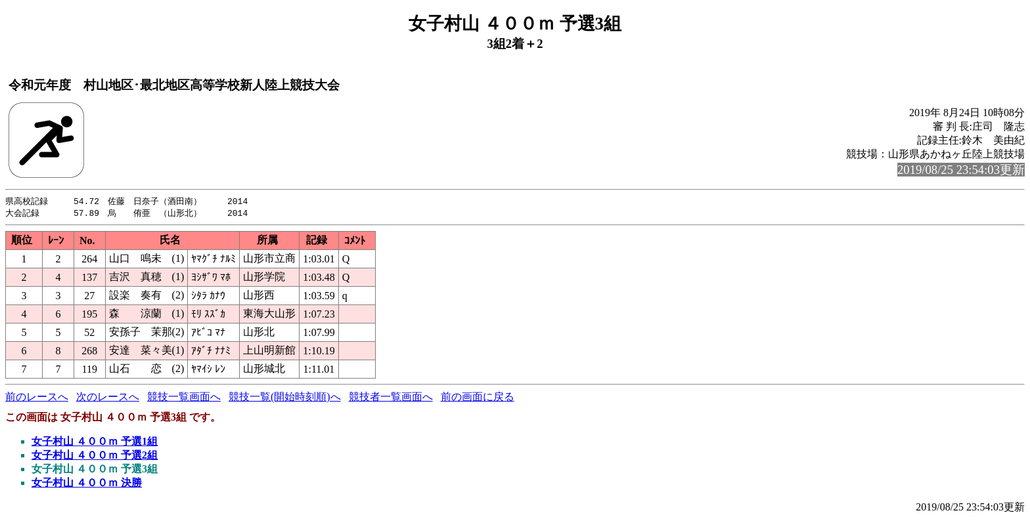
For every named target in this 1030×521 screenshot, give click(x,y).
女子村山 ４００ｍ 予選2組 (95, 456)
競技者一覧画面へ (391, 398)
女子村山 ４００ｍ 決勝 (87, 484)
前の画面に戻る (477, 398)
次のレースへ (107, 398)
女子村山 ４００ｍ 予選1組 (95, 442)
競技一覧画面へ (184, 398)
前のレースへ (36, 398)
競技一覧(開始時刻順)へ (285, 398)
